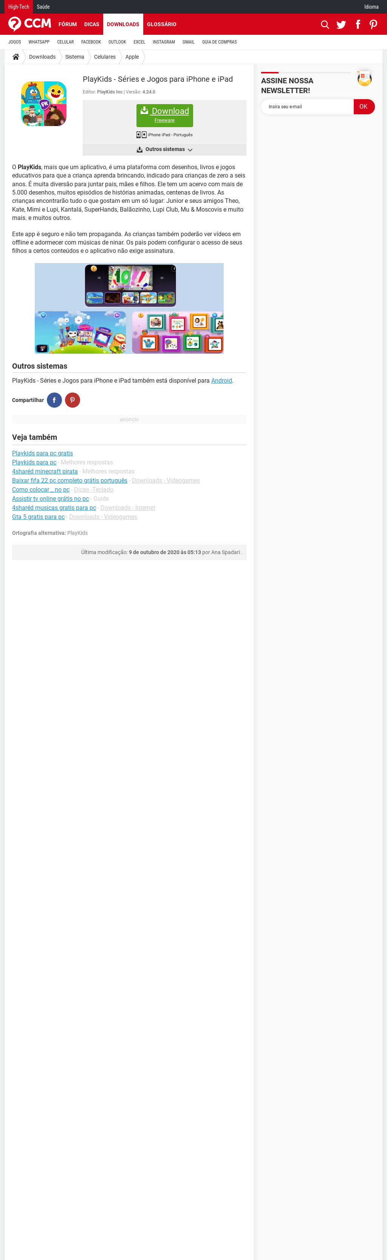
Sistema (74, 57)
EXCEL (139, 42)
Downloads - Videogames (166, 480)
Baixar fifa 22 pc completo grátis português (69, 480)
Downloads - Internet (128, 507)
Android (221, 380)
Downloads (123, 24)
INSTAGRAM (164, 42)
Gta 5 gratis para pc (38, 516)
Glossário (161, 24)
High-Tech (18, 7)
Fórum (68, 24)
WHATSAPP (39, 42)
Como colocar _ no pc (41, 489)
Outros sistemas (168, 149)
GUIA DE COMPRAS (219, 42)
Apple (132, 57)
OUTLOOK (117, 42)
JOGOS (14, 42)
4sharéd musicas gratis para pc (54, 507)
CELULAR (65, 42)
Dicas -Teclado (93, 489)
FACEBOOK (91, 42)
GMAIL (189, 42)
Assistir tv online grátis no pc (50, 498)
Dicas (91, 24)
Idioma (371, 7)
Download (165, 114)
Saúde (43, 7)
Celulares (105, 57)
